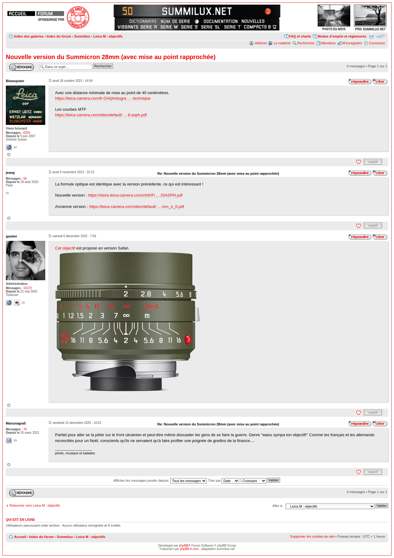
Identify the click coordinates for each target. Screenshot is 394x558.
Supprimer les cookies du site (312, 536)
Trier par (223, 480)
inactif (373, 162)
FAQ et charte (300, 36)
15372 (27, 288)
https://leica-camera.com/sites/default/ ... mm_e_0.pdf (136, 206)
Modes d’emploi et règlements (342, 36)
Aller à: (277, 506)
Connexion (377, 43)
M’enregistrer (352, 43)
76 (25, 429)
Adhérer (261, 43)
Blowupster (15, 81)
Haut (8, 154)
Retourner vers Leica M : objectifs (35, 505)
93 (25, 178)
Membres (328, 43)
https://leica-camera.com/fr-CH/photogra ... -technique (103, 98)
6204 (26, 132)
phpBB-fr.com (189, 549)
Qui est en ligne (20, 519)
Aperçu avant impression (371, 36)
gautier (11, 236)
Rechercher (306, 43)
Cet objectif (65, 248)
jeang (10, 172)
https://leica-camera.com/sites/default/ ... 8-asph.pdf (101, 115)
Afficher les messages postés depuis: (159, 480)
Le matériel (282, 43)
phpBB (183, 545)
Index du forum (58, 36)
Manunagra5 (16, 423)
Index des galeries (28, 36)
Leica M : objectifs (108, 36)
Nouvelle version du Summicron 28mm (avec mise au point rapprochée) (110, 57)
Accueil (20, 537)
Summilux (82, 36)
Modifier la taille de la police (380, 36)
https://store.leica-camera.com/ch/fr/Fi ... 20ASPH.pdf (135, 195)
